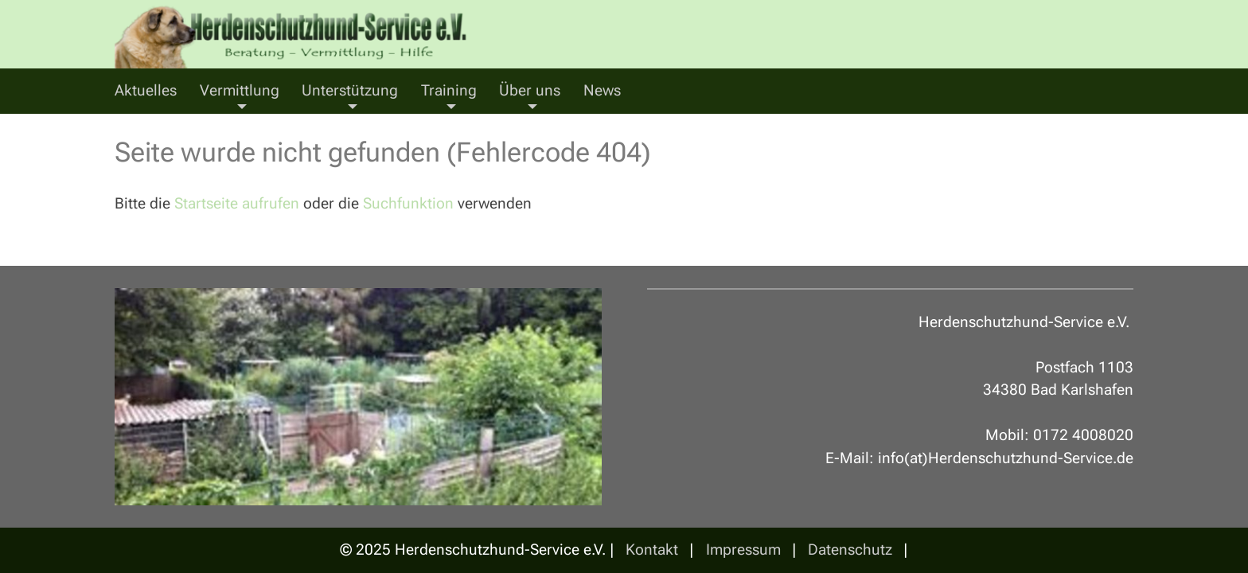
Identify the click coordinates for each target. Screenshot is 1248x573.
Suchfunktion (408, 203)
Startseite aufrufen (236, 203)
